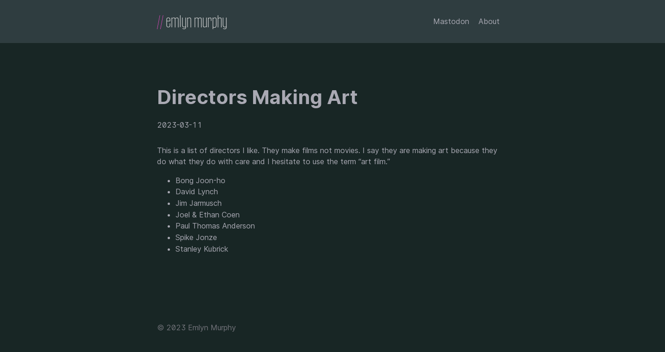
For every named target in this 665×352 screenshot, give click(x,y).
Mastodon (451, 21)
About (489, 21)
